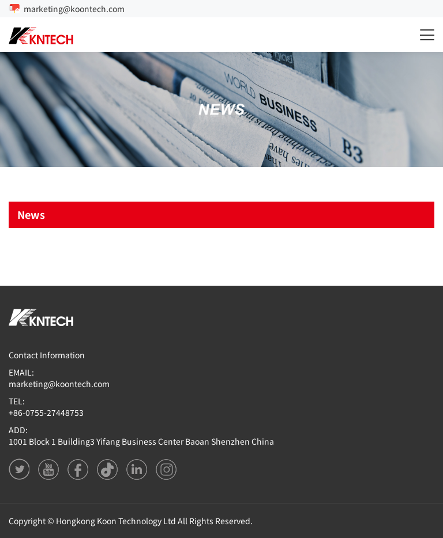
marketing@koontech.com (74, 8)
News (31, 214)
